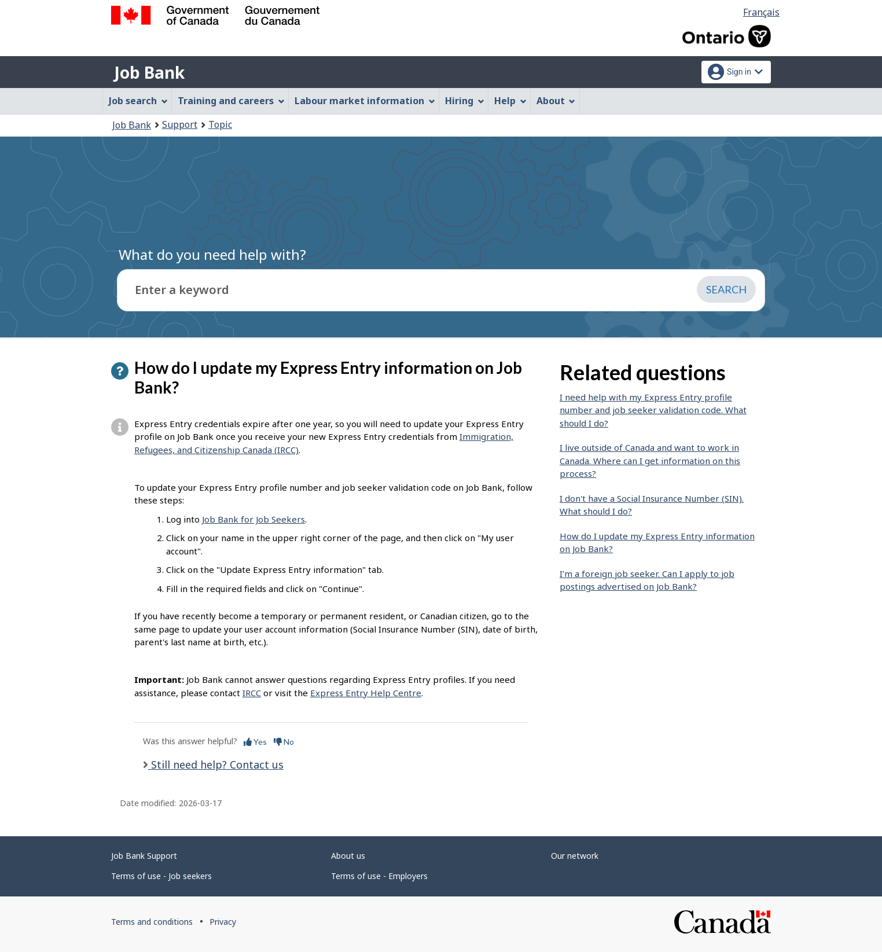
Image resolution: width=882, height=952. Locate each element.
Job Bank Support (144, 855)
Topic (220, 124)
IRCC (251, 693)
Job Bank (149, 72)
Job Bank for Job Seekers (253, 519)
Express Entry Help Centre (365, 693)
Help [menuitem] (510, 100)
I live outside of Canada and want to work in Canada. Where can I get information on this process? (650, 460)
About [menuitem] (556, 100)
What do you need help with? (212, 254)
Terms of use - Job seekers (161, 875)
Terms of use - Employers (379, 875)
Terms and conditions (152, 921)
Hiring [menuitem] (464, 100)
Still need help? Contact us (216, 764)
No (284, 742)
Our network (574, 855)
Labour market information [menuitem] (365, 100)
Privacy (223, 921)
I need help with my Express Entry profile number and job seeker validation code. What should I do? (653, 410)
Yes (255, 742)
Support (179, 124)
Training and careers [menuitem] (231, 100)
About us (348, 855)
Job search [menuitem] (138, 100)
